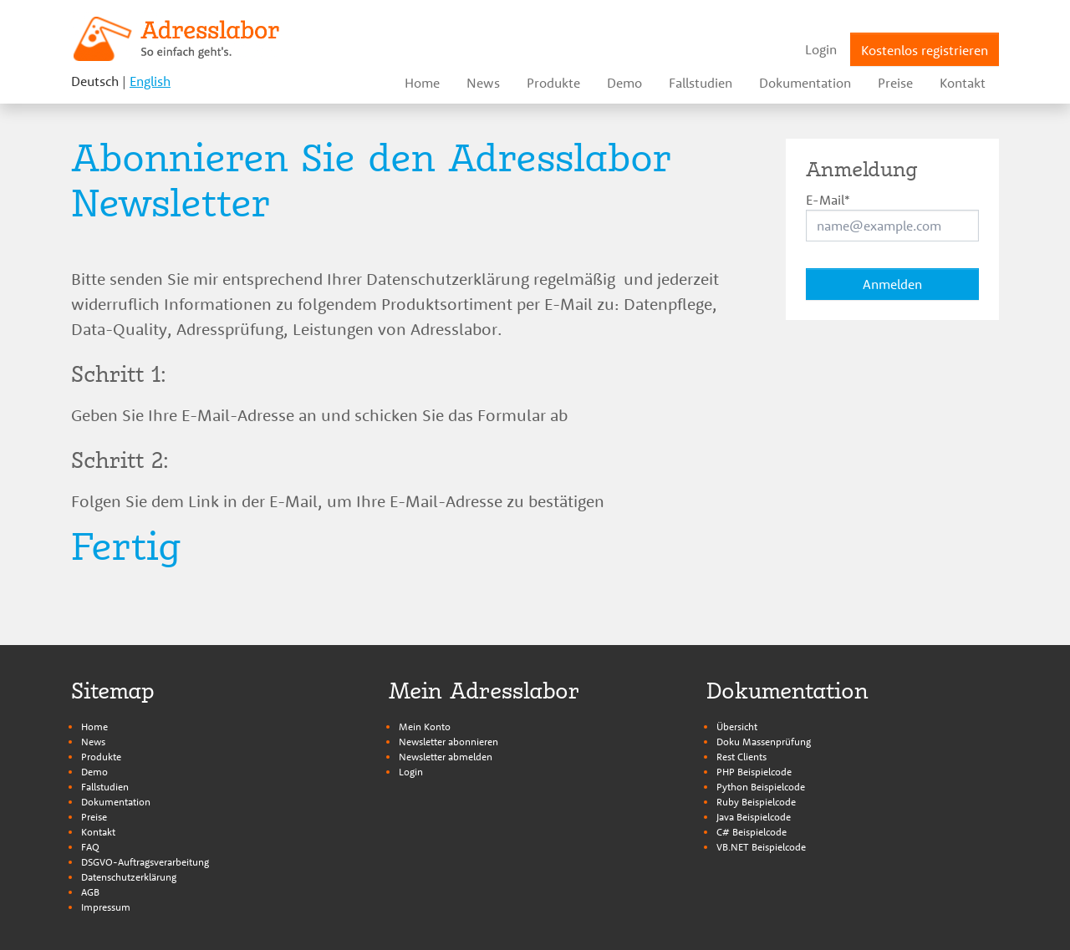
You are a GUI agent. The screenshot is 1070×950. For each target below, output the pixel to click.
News (93, 741)
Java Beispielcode (753, 816)
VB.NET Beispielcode (761, 847)
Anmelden (892, 284)
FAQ (90, 847)
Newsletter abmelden (445, 756)
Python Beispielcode (760, 786)
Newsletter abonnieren (448, 741)
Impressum (105, 907)
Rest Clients (741, 756)
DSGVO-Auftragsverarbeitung (145, 862)
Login (411, 771)
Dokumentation (115, 801)
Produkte (101, 756)
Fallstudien (105, 786)
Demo (94, 771)
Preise (94, 816)
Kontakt (98, 832)
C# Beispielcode (751, 832)
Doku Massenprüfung (763, 741)
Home (94, 726)
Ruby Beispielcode (756, 801)
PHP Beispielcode (754, 771)
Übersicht (736, 726)
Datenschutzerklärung (128, 877)
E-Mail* (828, 199)
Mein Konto (425, 726)
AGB (90, 892)
